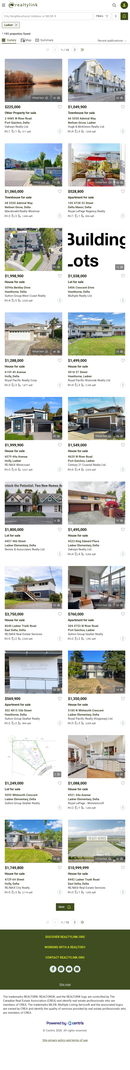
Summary (46, 40)
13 (119, 267)
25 (119, 351)
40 (56, 267)
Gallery (11, 40)
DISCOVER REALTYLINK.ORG (65, 937)
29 (119, 436)
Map (28, 40)
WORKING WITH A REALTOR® (65, 947)
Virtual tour (40, 98)
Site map (65, 984)
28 (119, 605)
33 (119, 774)
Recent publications (110, 40)
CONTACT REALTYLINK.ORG (65, 957)
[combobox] (47, 16)
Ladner (8, 25)
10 (56, 605)
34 (119, 182)
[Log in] (124, 5)
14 (119, 690)
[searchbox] (45, 16)
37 (119, 520)
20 (56, 859)
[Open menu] (3, 5)
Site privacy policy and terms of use (65, 1040)
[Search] (114, 5)
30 (56, 98)
